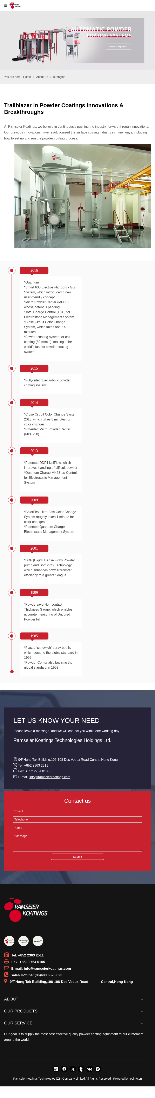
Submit (77, 856)
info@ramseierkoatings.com (49, 777)
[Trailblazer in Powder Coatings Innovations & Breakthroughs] (82, 196)
